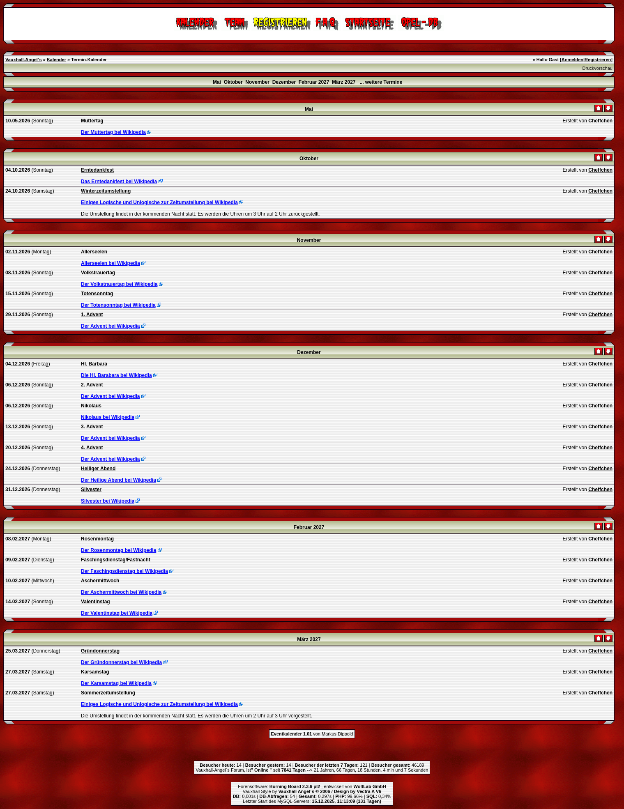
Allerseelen (94, 252)
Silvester (91, 489)
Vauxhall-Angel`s (23, 59)
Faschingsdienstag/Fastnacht (115, 560)
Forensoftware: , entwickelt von (312, 786)
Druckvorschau (597, 68)
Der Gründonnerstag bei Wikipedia (121, 662)
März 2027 (343, 82)
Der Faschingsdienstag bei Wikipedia (124, 571)
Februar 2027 (314, 82)
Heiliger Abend (98, 468)
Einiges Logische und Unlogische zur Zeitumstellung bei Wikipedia (159, 202)
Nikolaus (91, 406)
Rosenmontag (97, 539)
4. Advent (92, 447)
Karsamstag (95, 672)
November (257, 82)
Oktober (233, 82)
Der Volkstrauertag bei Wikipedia (119, 284)
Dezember (284, 82)
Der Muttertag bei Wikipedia (113, 132)
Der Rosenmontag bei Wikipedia (118, 550)
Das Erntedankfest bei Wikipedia (119, 181)
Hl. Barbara (94, 364)
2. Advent (92, 385)
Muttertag (92, 121)
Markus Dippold (337, 733)
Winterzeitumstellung (106, 191)
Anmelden (572, 59)
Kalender (56, 59)
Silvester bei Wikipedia (107, 501)
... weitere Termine (381, 82)
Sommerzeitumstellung (108, 693)
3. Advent (92, 427)
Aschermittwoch (100, 581)
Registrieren (598, 59)
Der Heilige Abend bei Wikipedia (118, 480)
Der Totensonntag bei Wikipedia (118, 305)
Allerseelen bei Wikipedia (110, 263)
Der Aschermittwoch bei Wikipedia (121, 592)
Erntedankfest (97, 170)
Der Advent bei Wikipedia (110, 326)
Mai (217, 82)
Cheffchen (600, 121)
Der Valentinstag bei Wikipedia (116, 613)
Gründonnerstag (100, 651)
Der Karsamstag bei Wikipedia (116, 683)
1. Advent (92, 314)
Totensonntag (97, 293)
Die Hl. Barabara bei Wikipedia (116, 375)
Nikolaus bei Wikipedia (107, 417)
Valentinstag (95, 601)
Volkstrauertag (98, 273)
